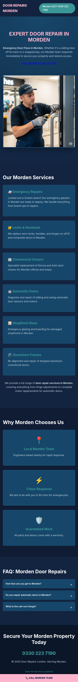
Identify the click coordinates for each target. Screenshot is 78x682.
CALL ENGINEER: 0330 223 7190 (39, 63)
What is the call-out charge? (21, 606)
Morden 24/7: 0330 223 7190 (55, 8)
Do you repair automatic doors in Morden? (28, 595)
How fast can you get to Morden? (23, 583)
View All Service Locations (39, 671)
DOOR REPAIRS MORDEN (15, 8)
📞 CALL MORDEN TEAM (39, 677)
